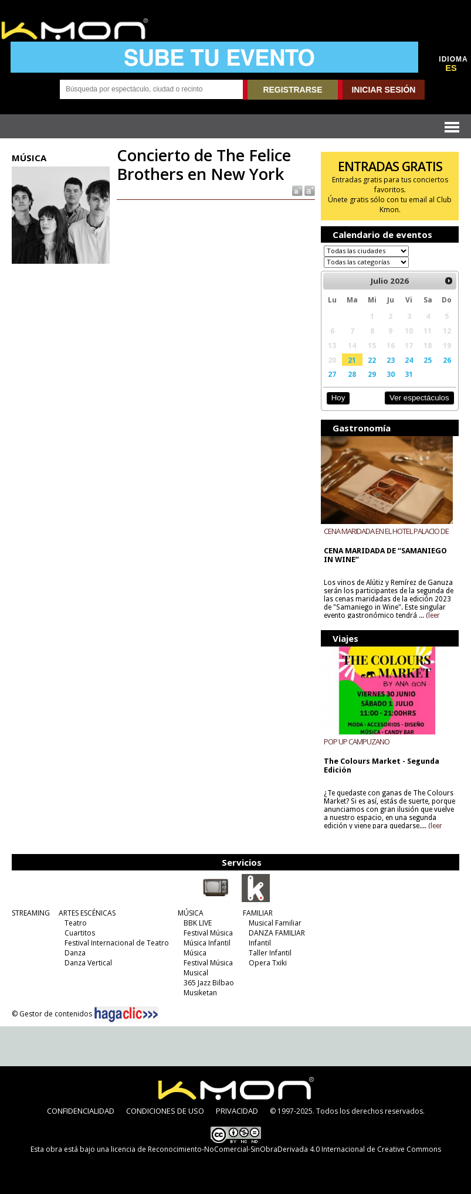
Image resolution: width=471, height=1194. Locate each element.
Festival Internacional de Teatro (117, 943)
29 (372, 374)
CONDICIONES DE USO (165, 1110)
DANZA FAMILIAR (277, 933)
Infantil (260, 943)
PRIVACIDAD (237, 1110)
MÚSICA (191, 913)
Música (195, 953)
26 (447, 360)
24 (409, 360)
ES (451, 68)
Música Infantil (207, 943)
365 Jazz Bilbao (209, 983)
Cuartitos (80, 933)
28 (352, 374)
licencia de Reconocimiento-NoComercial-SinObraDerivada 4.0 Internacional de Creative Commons (276, 1149)
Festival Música (208, 933)
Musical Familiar (275, 923)
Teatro (76, 923)
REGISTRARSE (292, 89)
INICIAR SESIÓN (383, 89)
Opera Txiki (268, 963)
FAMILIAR (258, 913)
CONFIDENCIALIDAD (80, 1110)
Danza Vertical (88, 963)
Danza (75, 953)
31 (409, 374)
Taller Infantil (270, 953)
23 (391, 360)
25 (427, 360)
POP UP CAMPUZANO (356, 741)
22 (372, 360)
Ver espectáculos (419, 397)
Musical (196, 973)
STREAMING (31, 913)
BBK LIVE (198, 923)
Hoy (338, 397)
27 (332, 374)
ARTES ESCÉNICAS (87, 913)
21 (352, 360)
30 (391, 374)
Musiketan (200, 993)
